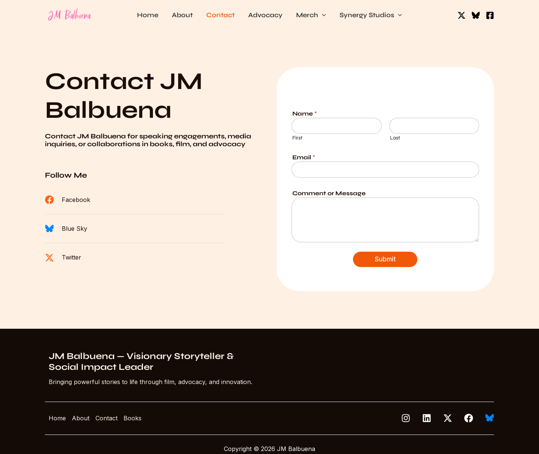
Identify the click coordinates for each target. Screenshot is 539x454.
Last (395, 138)
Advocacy (265, 15)
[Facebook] (490, 15)
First (297, 138)
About (182, 15)
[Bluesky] (476, 15)
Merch (311, 15)
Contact (220, 15)
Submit (385, 259)
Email (303, 157)
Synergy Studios (370, 15)
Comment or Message (329, 193)
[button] (322, 15)
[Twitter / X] (461, 15)
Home (147, 15)
